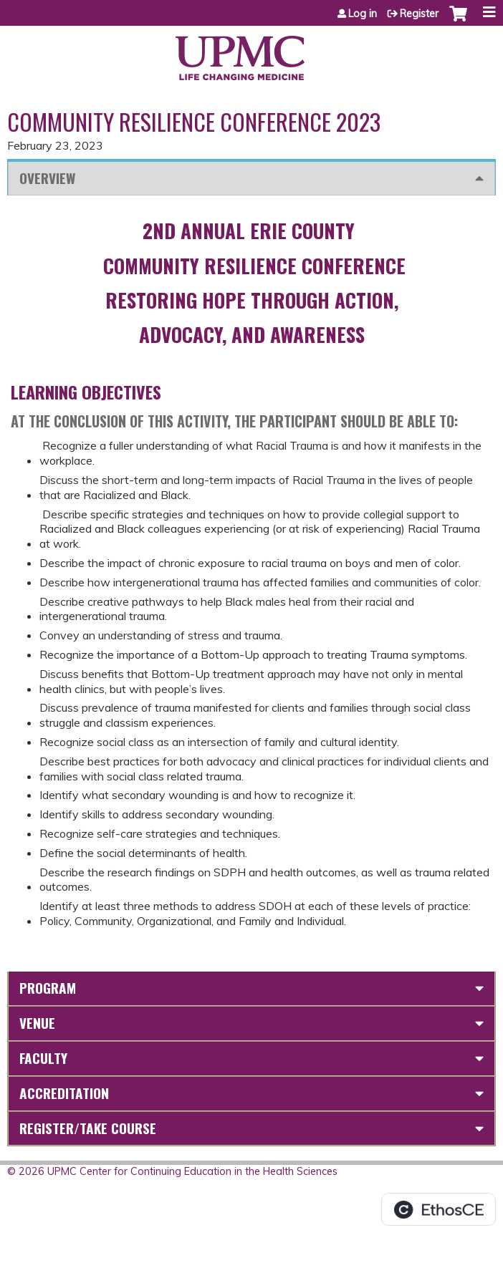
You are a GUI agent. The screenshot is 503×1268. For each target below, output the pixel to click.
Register (419, 14)
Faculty (43, 1057)
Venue (37, 1022)
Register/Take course (87, 1128)
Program (47, 987)
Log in (362, 14)
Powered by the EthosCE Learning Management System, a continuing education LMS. (438, 1209)
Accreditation (64, 1093)
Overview (47, 178)
